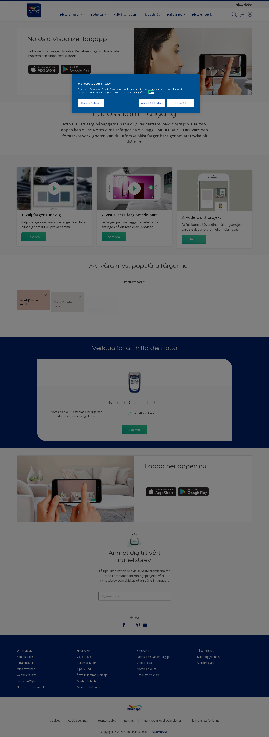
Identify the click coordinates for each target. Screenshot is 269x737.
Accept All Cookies (152, 102)
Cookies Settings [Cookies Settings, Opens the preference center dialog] (91, 102)
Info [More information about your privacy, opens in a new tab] (151, 92)
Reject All (180, 102)
